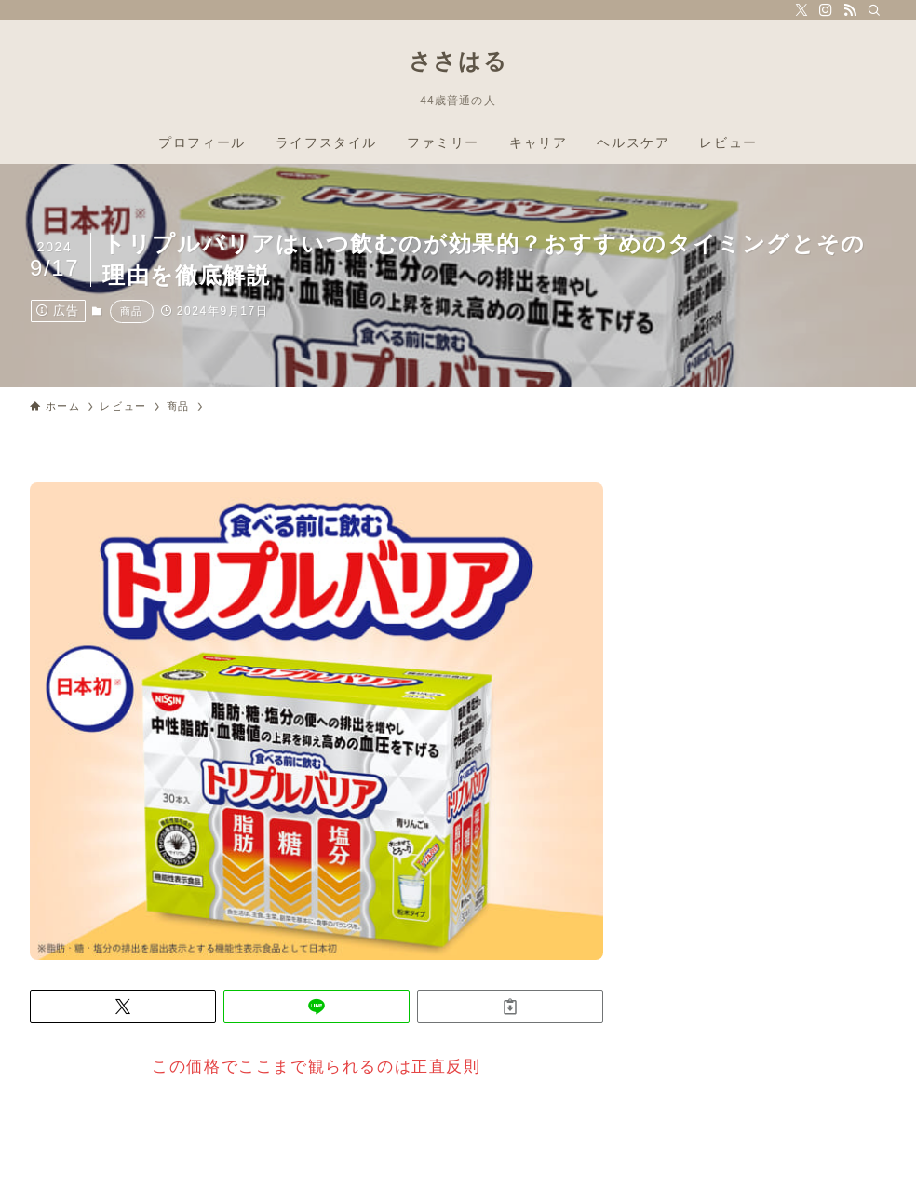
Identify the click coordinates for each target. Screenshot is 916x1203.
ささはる (458, 61)
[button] (123, 1006)
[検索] (874, 10)
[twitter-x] (801, 10)
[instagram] (826, 10)
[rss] (850, 10)
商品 (131, 311)
